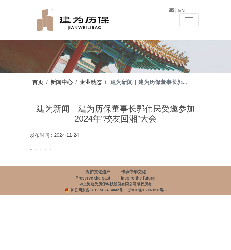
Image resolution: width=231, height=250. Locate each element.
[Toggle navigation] (189, 20)
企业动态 (91, 82)
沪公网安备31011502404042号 (97, 190)
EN (181, 10)
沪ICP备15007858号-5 (147, 190)
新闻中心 (61, 82)
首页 (37, 82)
